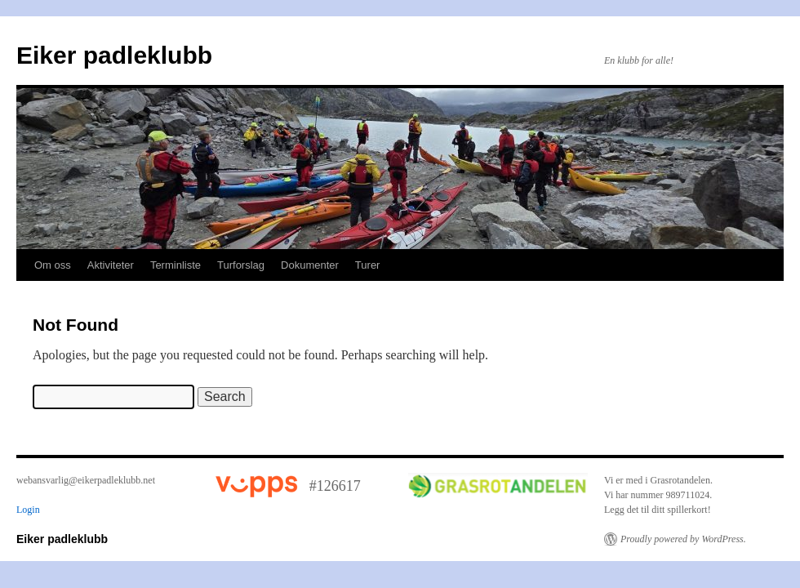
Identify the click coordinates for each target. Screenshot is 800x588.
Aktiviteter (110, 265)
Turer (367, 265)
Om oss (52, 265)
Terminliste (175, 265)
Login (28, 509)
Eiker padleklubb (114, 55)
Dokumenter (310, 265)
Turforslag (240, 265)
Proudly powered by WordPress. (683, 539)
